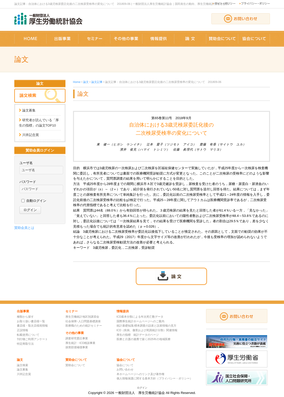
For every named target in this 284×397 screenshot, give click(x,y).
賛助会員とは (24, 228)
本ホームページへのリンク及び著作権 (140, 374)
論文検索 (22, 365)
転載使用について (28, 334)
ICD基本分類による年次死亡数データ (140, 316)
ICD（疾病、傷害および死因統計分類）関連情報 (147, 330)
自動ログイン (36, 201)
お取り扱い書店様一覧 (31, 321)
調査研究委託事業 (76, 338)
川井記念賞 (30, 135)
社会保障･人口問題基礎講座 (83, 321)
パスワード (27, 182)
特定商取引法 (25, 343)
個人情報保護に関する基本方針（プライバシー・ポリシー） (154, 378)
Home (77, 81)
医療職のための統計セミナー (83, 325)
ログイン (142, 387)
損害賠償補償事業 (76, 347)
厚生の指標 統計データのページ (138, 334)
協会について (125, 365)
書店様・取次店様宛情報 (32, 325)
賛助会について (75, 365)
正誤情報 (22, 330)
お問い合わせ (125, 369)
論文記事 (97, 81)
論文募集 (29, 110)
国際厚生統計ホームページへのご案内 (140, 321)
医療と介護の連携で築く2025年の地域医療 (144, 339)
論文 (86, 81)
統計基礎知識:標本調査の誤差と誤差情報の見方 (146, 325)
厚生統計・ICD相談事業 (80, 342)
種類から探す (25, 316)
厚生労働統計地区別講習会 (82, 316)
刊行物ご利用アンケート (32, 339)
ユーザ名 (26, 163)
